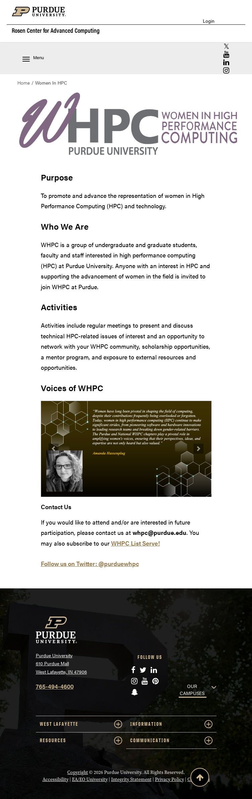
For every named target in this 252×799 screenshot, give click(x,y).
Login (209, 21)
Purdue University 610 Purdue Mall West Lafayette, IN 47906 (61, 663)
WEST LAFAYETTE (81, 724)
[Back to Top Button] (199, 778)
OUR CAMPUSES (192, 689)
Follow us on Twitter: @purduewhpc (90, 563)
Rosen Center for (56, 30)
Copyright (77, 772)
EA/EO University (90, 779)
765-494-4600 (55, 686)
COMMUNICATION (171, 740)
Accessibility (56, 779)
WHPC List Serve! (135, 543)
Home (23, 82)
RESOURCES (81, 740)
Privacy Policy (169, 779)
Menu (33, 58)
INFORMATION (171, 724)
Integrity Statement (131, 779)
